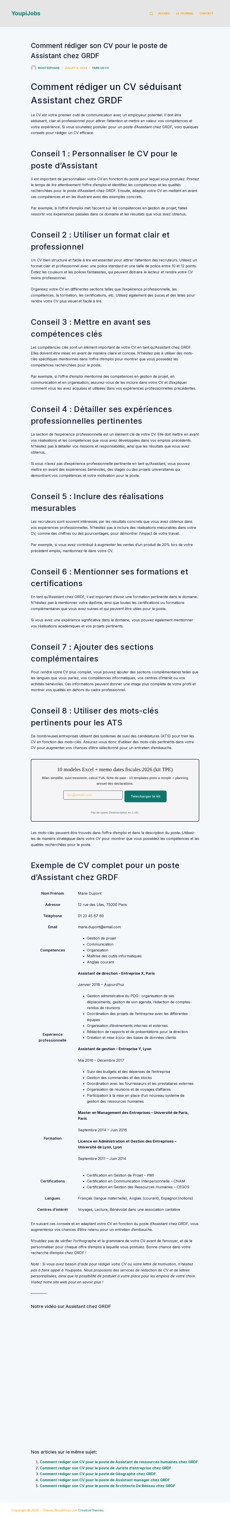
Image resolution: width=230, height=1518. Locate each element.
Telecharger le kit (145, 796)
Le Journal (185, 13)
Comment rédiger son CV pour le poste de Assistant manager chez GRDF (105, 1480)
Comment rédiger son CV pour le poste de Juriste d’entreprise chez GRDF (105, 1468)
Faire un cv (100, 68)
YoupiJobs (25, 13)
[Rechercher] (151, 13)
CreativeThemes (91, 1510)
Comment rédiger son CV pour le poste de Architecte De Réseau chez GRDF (107, 1486)
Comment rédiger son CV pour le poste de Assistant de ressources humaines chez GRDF (119, 1462)
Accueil (164, 13)
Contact (206, 13)
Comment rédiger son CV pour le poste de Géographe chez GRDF (98, 1474)
